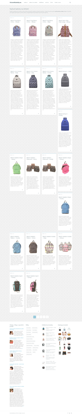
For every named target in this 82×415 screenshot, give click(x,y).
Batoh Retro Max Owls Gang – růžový (64, 21)
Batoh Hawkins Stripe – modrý (65, 197)
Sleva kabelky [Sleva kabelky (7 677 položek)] (35, 349)
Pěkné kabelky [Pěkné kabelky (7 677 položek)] (28, 334)
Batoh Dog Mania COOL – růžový (32, 21)
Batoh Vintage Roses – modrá (50, 333)
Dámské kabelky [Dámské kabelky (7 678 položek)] (34, 327)
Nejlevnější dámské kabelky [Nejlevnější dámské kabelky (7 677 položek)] (30, 341)
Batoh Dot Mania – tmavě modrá (51, 328)
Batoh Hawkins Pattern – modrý (15, 237)
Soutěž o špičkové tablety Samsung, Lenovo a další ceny (16, 351)
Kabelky (25, 2)
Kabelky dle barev (33, 2)
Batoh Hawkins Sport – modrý (16, 276)
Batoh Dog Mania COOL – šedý (48, 21)
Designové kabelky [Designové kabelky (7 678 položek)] (29, 338)
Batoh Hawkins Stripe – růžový (65, 158)
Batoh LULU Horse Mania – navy (32, 72)
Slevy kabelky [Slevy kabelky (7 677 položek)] (28, 327)
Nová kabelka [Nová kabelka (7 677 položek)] (28, 332)
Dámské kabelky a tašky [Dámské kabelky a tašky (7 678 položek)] (30, 336)
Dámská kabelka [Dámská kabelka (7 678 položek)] (34, 332)
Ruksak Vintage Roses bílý (51, 338)
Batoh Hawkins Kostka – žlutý (49, 237)
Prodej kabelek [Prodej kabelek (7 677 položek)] (28, 347)
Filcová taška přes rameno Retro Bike (51, 344)
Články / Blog (58, 2)
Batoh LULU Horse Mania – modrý (48, 72)
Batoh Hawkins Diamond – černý (32, 158)
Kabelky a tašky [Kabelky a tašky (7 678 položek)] (28, 352)
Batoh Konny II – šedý (65, 71)
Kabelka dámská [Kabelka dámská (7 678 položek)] (35, 347)
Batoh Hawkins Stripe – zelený (16, 158)
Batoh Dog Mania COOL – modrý (15, 21)
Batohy (47, 2)
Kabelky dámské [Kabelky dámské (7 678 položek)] (29, 354)
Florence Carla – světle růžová (50, 355)
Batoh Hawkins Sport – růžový (33, 276)
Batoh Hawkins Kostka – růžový (65, 237)
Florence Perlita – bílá (50, 361)
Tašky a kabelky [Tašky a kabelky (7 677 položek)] (36, 345)
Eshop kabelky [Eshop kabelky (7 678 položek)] (28, 330)
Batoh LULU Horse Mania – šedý (15, 72)
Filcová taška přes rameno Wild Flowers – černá (51, 367)
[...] (22, 335)
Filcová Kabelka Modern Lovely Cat (50, 350)
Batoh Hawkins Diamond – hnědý (48, 158)
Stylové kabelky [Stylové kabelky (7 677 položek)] (28, 349)
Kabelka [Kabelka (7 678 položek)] (34, 352)
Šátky (51, 2)
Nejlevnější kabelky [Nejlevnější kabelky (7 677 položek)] (29, 345)
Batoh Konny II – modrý (63, 114)
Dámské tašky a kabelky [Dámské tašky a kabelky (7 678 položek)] (30, 343)
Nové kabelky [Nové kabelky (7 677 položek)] (35, 330)
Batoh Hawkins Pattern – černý (31, 237)
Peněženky (41, 2)
